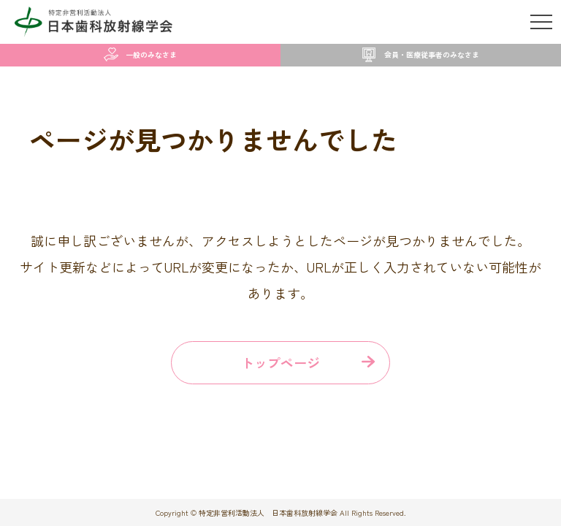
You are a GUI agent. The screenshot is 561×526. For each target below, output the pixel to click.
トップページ (280, 362)
